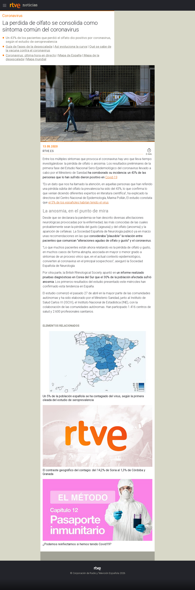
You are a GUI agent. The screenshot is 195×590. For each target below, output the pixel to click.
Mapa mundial (36, 59)
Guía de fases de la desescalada (29, 46)
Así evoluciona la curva (70, 46)
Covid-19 (111, 177)
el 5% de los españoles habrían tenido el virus (78, 202)
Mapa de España (70, 55)
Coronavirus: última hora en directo (31, 55)
